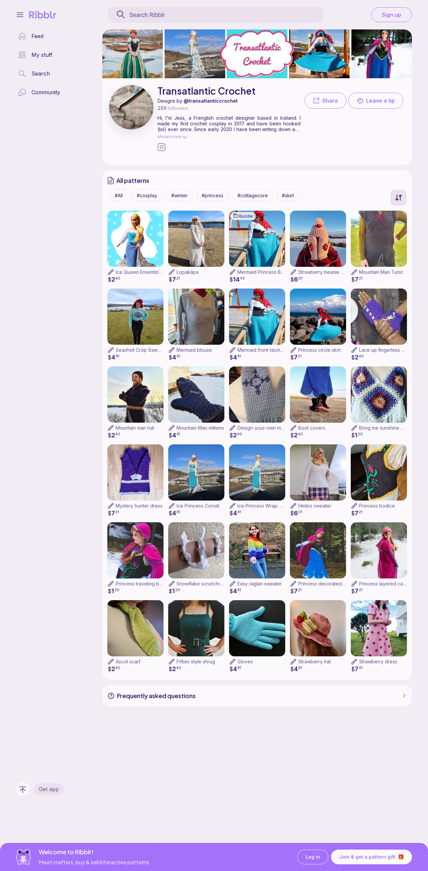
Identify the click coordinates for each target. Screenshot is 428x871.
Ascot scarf (128, 661)
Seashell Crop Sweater (141, 350)
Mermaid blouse (194, 350)
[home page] (30, 36)
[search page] (34, 74)
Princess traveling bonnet (144, 583)
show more (171, 136)
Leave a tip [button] (376, 100)
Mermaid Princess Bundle (265, 272)
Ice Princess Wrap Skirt (263, 506)
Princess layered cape (384, 583)
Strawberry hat (314, 661)
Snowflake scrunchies (201, 583)
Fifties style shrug (196, 661)
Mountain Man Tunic (381, 272)
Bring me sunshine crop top (389, 428)
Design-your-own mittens (265, 428)
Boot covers (311, 428)
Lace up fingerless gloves (387, 350)
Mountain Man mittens (200, 428)
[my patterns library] (35, 55)
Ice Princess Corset (198, 506)
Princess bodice (377, 506)
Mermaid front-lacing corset (268, 350)
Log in (313, 857)
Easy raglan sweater (259, 583)
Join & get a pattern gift (371, 857)
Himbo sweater (314, 506)
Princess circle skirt (319, 350)
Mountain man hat (135, 428)
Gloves (245, 661)
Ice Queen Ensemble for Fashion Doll (156, 272)
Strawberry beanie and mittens (332, 272)
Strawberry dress (378, 661)
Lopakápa (188, 272)
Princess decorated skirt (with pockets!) (342, 583)
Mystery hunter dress (139, 506)
